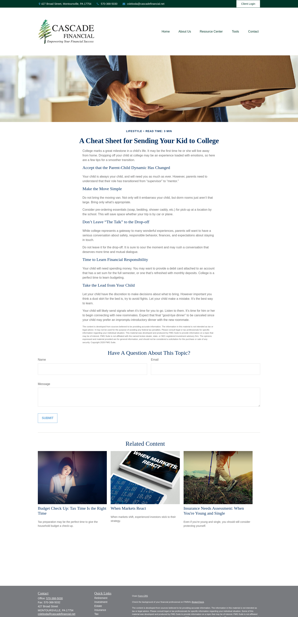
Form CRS (143, 596)
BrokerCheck (198, 602)
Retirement (100, 597)
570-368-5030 (106, 3)
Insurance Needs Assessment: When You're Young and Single (214, 511)
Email (155, 359)
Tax (96, 613)
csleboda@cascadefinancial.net (143, 3)
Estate (98, 605)
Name (42, 359)
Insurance (100, 609)
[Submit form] (47, 418)
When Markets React (128, 508)
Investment (100, 601)
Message (44, 384)
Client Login (248, 3)
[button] (165, 31)
